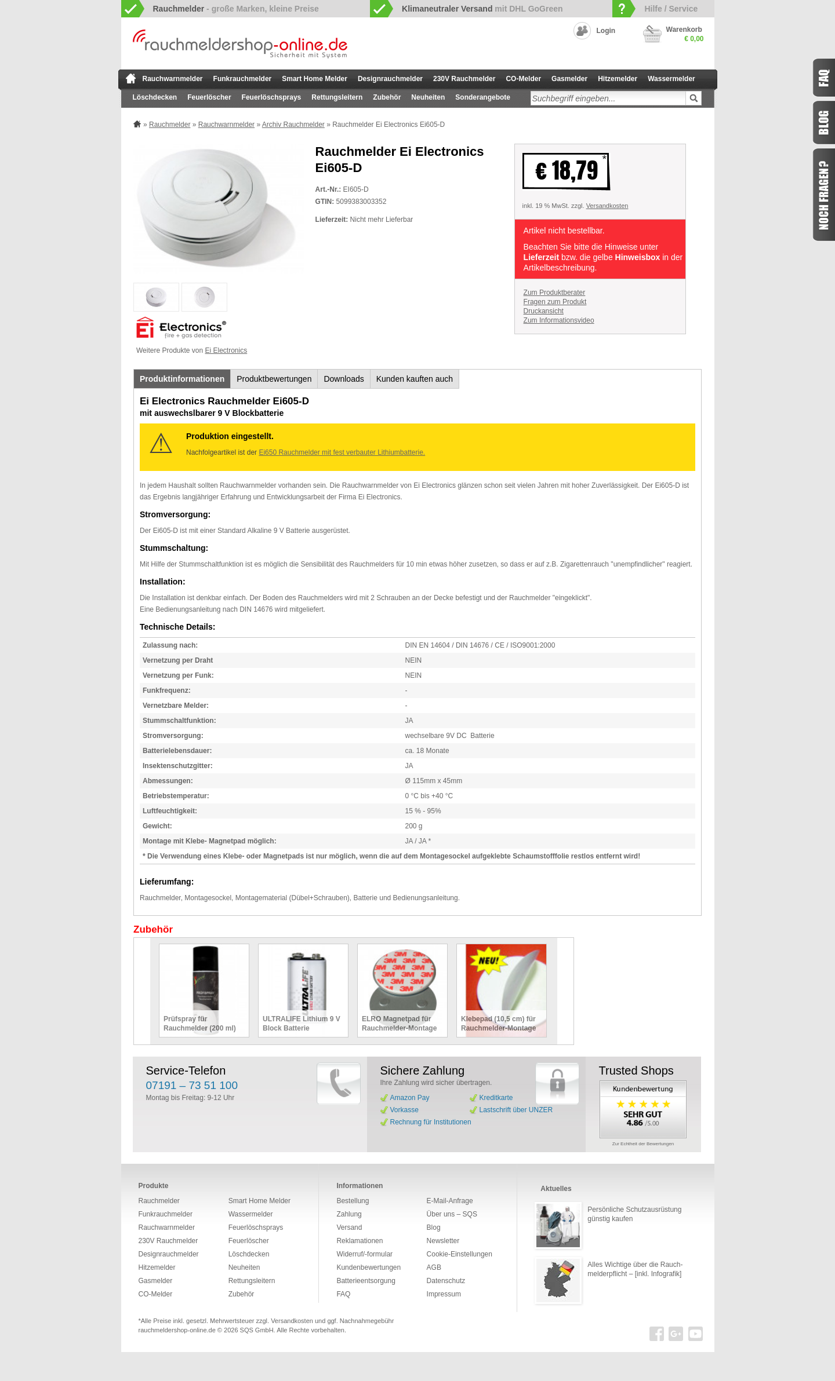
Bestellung (352, 1201)
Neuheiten (428, 97)
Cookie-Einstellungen (459, 1254)
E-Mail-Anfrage (450, 1201)
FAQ (343, 1294)
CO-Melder (523, 79)
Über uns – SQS (452, 1214)
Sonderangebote (482, 97)
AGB (434, 1267)
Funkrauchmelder (242, 79)
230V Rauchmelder (464, 79)
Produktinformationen (182, 378)
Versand (349, 1227)
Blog (434, 1227)
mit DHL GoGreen (482, 8)
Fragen (823, 195)
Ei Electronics (226, 350)
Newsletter (443, 1241)
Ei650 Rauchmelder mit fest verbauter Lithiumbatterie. (342, 452)
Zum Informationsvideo (559, 320)
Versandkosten (607, 205)
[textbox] (608, 98)
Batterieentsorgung (365, 1281)
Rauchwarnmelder (173, 79)
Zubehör (387, 97)
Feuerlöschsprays (272, 97)
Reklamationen (359, 1241)
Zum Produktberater (555, 292)
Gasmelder (569, 79)
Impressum (444, 1294)
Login (606, 31)
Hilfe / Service (671, 8)
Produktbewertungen (274, 378)
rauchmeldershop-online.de (177, 1330)
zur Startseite (131, 78)
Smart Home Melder (314, 79)
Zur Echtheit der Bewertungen (643, 1143)
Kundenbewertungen (368, 1267)
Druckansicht (544, 311)
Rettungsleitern (336, 97)
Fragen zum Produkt (555, 302)
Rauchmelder (169, 124)
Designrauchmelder (390, 79)
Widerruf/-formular (364, 1254)
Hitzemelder (617, 79)
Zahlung (348, 1214)
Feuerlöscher (209, 97)
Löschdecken (155, 97)
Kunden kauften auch (414, 378)
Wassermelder (671, 79)
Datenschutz (446, 1281)
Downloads (344, 378)
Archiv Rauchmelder (293, 124)
